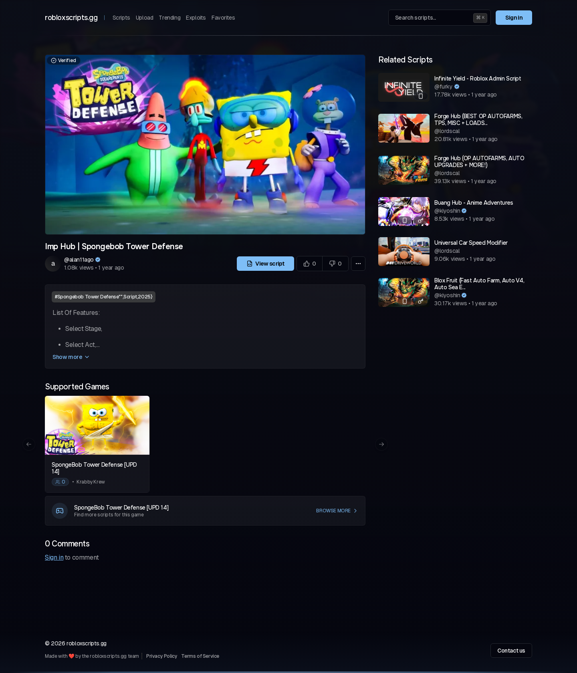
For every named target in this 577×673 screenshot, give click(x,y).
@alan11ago (79, 259)
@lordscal (447, 131)
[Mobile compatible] (421, 96)
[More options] (358, 263)
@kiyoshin (447, 211)
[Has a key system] (421, 220)
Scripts (121, 17)
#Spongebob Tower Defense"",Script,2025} (103, 297)
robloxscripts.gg (71, 17)
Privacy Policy (161, 656)
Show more (71, 357)
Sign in (514, 17)
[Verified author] (98, 259)
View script (265, 263)
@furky (443, 86)
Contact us (511, 650)
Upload (144, 17)
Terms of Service (200, 656)
